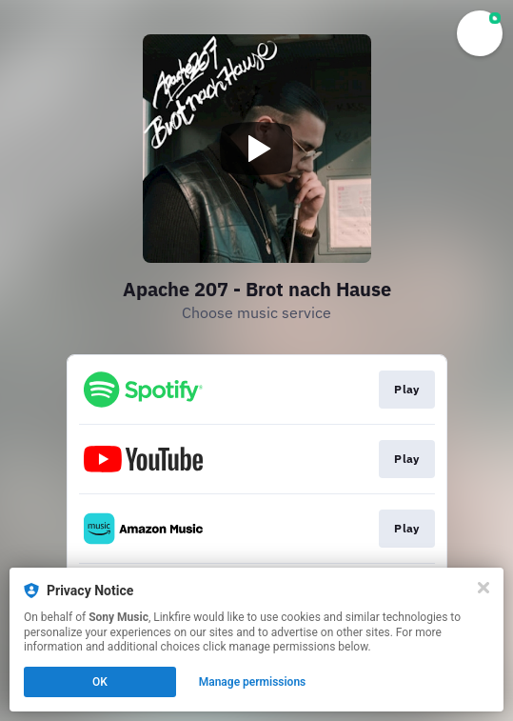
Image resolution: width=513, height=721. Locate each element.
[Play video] (257, 148)
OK (100, 682)
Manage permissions (252, 682)
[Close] (483, 587)
